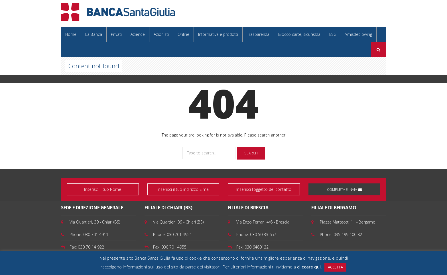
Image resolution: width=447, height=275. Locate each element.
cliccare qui (309, 267)
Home (70, 34)
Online (183, 34)
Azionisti (161, 34)
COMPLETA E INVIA (344, 189)
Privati (116, 34)
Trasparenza (258, 34)
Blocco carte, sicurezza (299, 34)
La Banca (93, 34)
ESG (332, 34)
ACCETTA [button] (335, 267)
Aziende (138, 34)
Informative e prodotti (218, 34)
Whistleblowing (358, 34)
